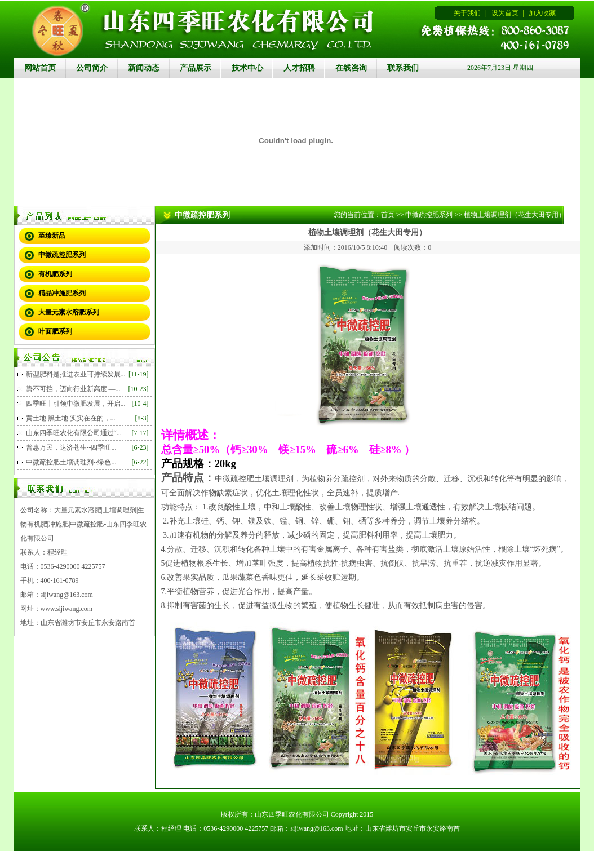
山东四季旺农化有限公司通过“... (74, 433)
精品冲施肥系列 (62, 293)
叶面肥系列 (55, 331)
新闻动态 (143, 68)
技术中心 (247, 68)
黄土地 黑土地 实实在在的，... (71, 418)
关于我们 (467, 13)
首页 (387, 215)
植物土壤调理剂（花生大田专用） (514, 215)
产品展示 (195, 68)
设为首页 (504, 13)
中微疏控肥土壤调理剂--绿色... (71, 462)
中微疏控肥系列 (62, 255)
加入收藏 (542, 13)
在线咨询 (351, 68)
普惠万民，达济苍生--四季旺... (71, 447)
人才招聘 (299, 68)
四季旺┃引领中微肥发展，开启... (76, 403)
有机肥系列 (55, 274)
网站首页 (40, 68)
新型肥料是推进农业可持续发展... (76, 374)
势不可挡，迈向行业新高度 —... (73, 389)
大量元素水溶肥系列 (68, 312)
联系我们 (403, 68)
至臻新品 (51, 236)
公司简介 (92, 68)
